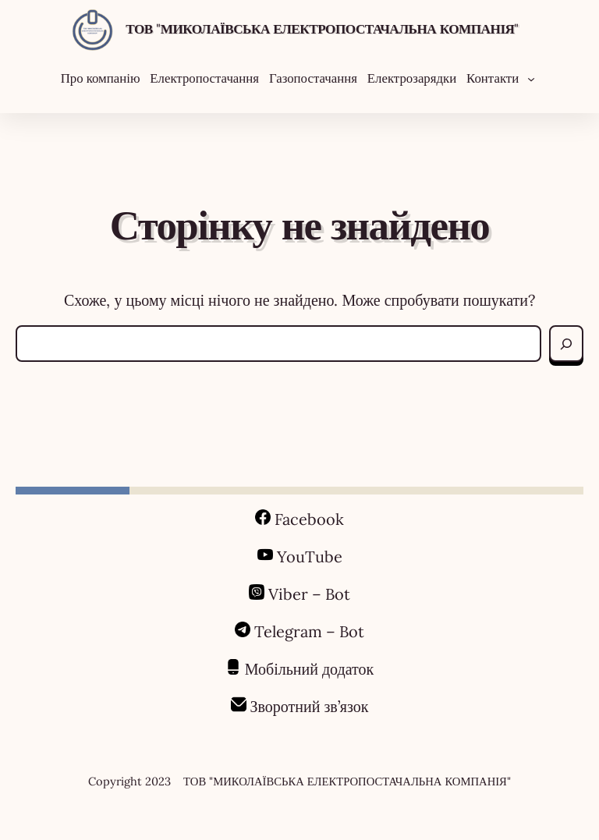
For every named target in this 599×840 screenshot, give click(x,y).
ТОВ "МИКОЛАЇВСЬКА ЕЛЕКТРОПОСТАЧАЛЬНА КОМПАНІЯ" (322, 28)
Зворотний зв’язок (309, 706)
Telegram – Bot (309, 631)
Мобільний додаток (309, 669)
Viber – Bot (307, 594)
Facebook (309, 519)
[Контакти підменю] (531, 78)
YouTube (309, 556)
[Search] (566, 343)
